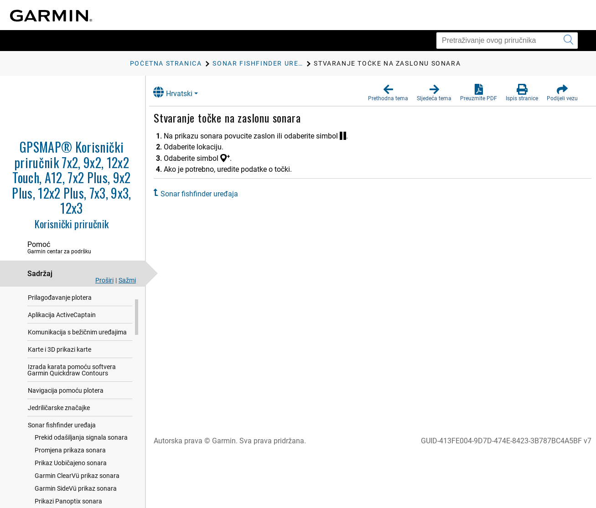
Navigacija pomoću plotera (66, 406)
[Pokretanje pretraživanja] (568, 40)
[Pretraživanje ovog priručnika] (507, 40)
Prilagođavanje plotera (60, 313)
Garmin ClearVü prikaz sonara (77, 491)
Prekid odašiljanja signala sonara (81, 453)
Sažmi (127, 280)
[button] (388, 93)
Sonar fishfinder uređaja (62, 441)
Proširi (104, 280)
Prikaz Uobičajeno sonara (71, 478)
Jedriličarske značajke (59, 423)
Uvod (35, 296)
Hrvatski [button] (181, 92)
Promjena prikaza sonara (70, 466)
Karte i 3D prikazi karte (59, 365)
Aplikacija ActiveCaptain (62, 330)
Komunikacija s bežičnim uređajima (77, 348)
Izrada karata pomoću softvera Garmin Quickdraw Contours (71, 386)
